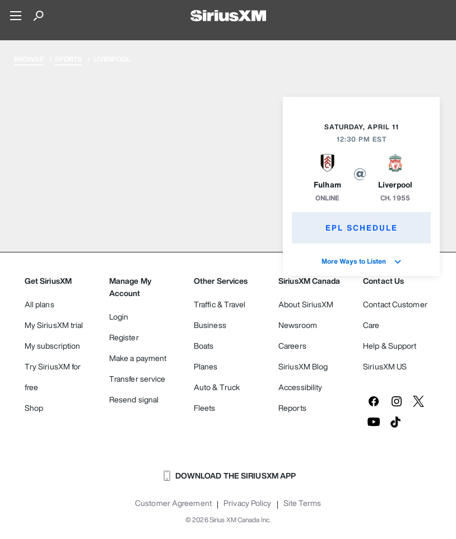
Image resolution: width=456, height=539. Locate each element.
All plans (39, 304)
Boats (204, 345)
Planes (206, 366)
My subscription (53, 345)
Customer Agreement (173, 503)
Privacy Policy (247, 503)
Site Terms (302, 503)
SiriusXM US (385, 366)
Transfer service (137, 379)
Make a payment (137, 358)
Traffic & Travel (220, 304)
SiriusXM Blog (303, 366)
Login (119, 316)
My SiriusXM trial (54, 325)
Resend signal (134, 399)
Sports (68, 59)
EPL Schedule (361, 227)
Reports (292, 408)
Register (124, 337)
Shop (34, 408)
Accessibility (300, 387)
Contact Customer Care (395, 314)
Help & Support (389, 345)
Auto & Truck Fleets (217, 397)
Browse (29, 59)
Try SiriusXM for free (53, 376)
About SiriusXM (305, 304)
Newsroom (297, 325)
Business (210, 325)
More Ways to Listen (362, 261)
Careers (292, 345)
